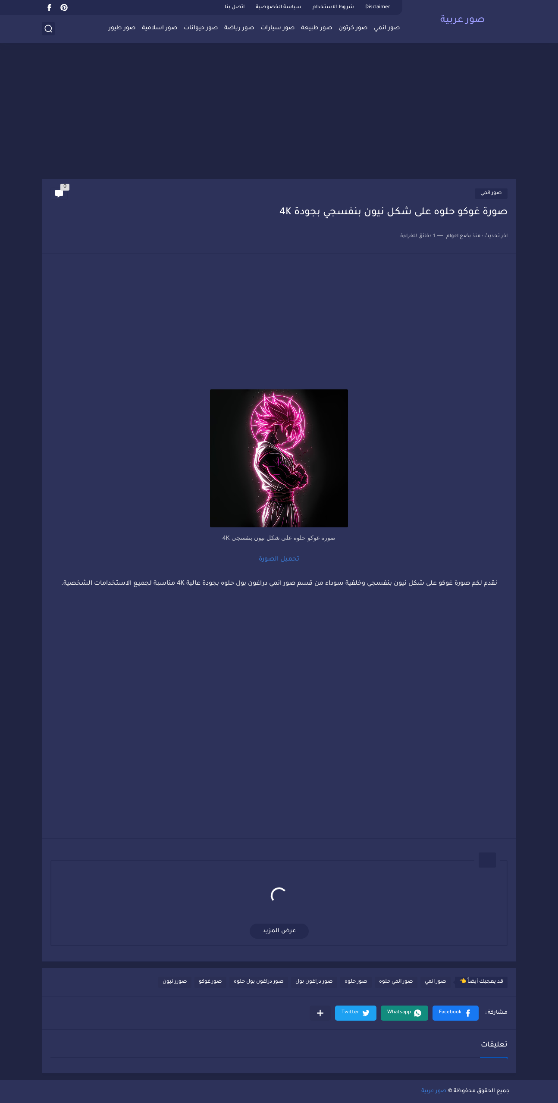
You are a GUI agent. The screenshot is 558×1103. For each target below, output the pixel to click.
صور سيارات (277, 28)
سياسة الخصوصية (278, 7)
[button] (456, 1013)
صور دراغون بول (314, 982)
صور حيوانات (201, 28)
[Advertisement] (279, 112)
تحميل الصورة (279, 559)
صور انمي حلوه (396, 982)
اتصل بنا (235, 7)
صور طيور (122, 28)
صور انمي (387, 28)
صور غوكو (210, 982)
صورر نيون (175, 982)
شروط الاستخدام (333, 7)
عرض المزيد (279, 931)
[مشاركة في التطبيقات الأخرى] (320, 1013)
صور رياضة (239, 28)
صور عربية (462, 21)
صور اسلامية (159, 28)
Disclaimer (377, 7)
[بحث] (48, 28)
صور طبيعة (316, 28)
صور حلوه (356, 982)
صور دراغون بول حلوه (259, 982)
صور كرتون (353, 28)
